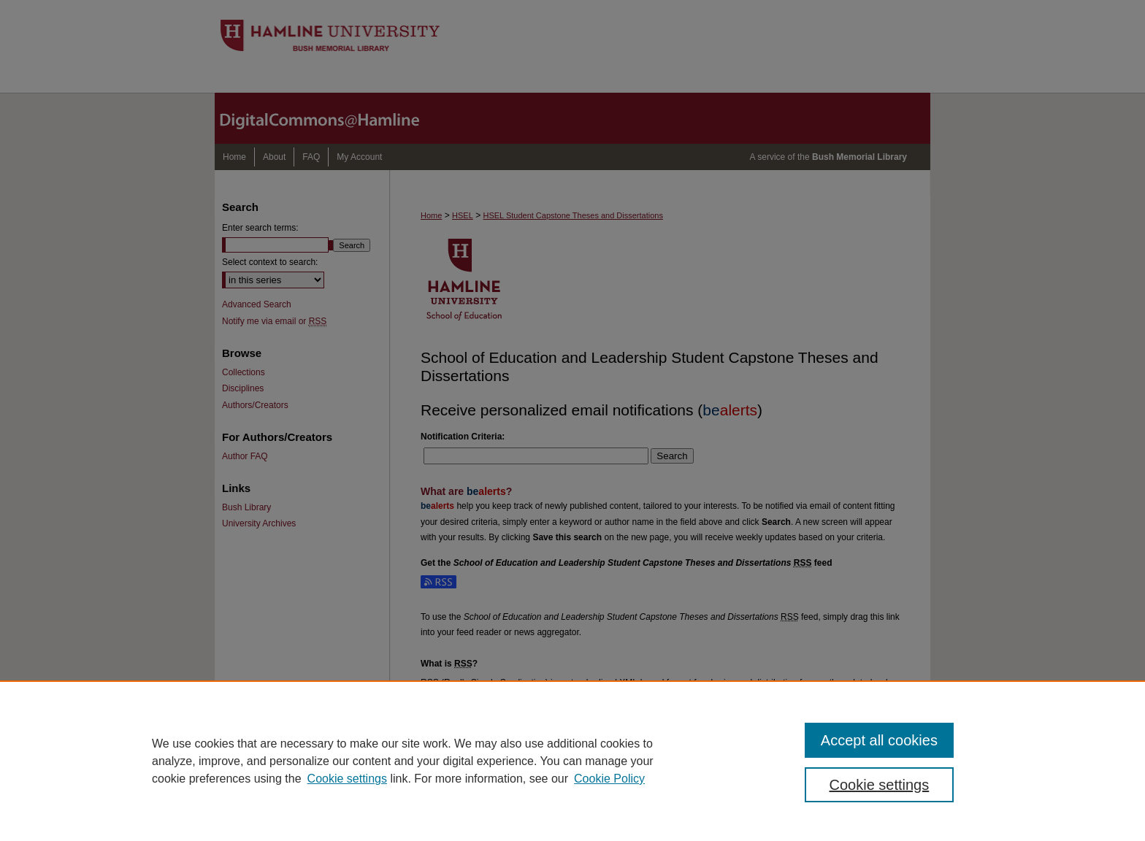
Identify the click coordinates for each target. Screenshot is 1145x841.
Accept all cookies (879, 740)
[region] (572, 760)
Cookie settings (347, 778)
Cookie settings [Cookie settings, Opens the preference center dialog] (880, 785)
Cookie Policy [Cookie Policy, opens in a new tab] (609, 778)
